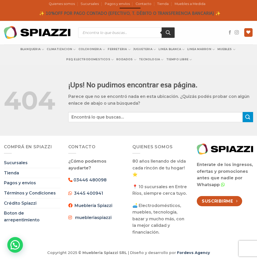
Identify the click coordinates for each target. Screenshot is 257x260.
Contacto (143, 4)
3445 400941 (88, 193)
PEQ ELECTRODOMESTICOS (90, 59)
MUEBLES (226, 49)
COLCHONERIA (91, 49)
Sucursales (90, 4)
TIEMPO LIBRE (179, 59)
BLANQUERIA (32, 49)
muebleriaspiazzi (93, 217)
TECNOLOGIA (151, 59)
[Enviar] (248, 117)
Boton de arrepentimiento (22, 216)
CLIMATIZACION (61, 49)
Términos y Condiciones (30, 193)
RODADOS (126, 59)
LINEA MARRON (201, 49)
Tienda (163, 4)
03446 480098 (89, 180)
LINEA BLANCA (171, 49)
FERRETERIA (119, 49)
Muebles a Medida (190, 4)
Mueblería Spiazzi (92, 205)
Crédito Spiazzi (20, 203)
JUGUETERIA (144, 49)
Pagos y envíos (117, 4)
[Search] (168, 32)
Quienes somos (62, 4)
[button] (15, 245)
